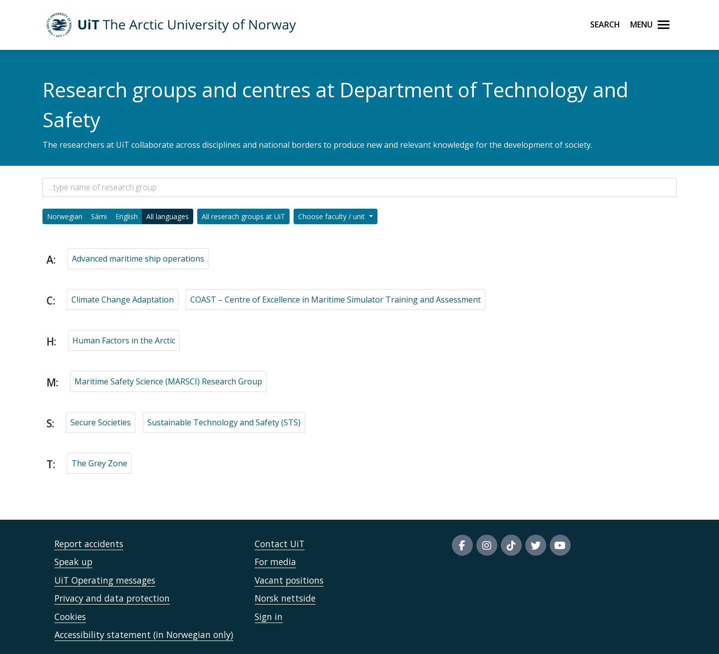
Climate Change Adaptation (122, 299)
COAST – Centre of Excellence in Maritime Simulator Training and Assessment (335, 299)
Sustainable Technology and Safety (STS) (224, 422)
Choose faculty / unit (332, 216)
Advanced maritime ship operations (138, 258)
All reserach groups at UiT (243, 216)
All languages (167, 216)
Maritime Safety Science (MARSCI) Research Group (168, 381)
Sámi (99, 216)
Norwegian (64, 216)
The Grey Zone (99, 463)
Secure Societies (100, 422)
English (126, 216)
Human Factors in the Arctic (123, 340)
